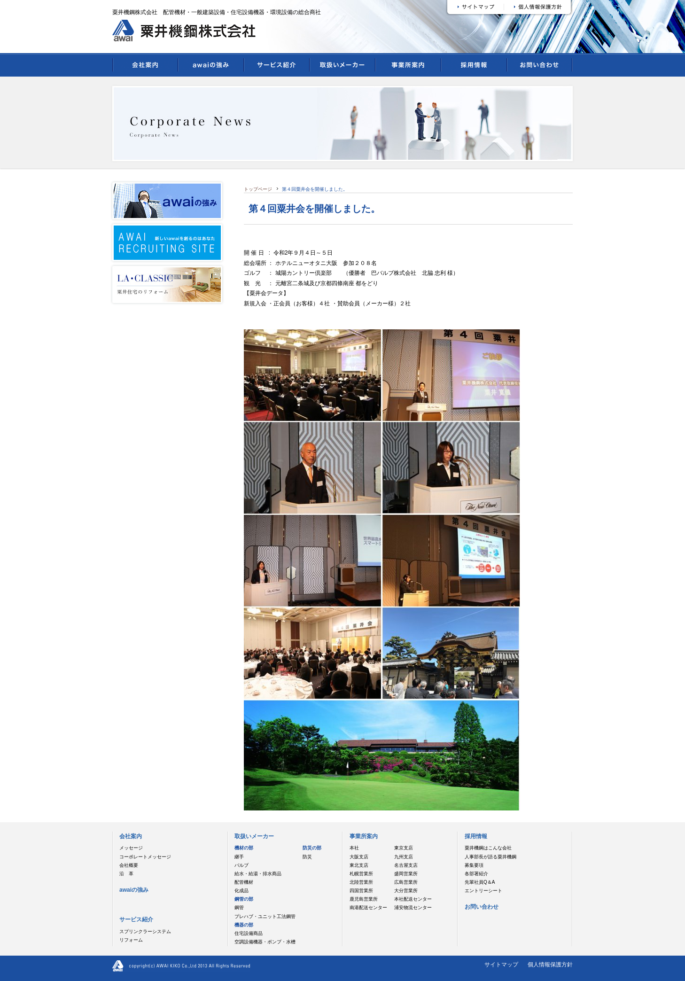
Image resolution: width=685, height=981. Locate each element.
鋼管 (239, 907)
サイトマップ (501, 964)
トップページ (258, 189)
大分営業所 (406, 890)
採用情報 (474, 69)
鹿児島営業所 (364, 899)
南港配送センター (368, 907)
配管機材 (243, 882)
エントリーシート (483, 890)
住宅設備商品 (248, 933)
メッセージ (131, 847)
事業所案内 (408, 69)
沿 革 (126, 873)
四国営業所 (361, 890)
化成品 (241, 890)
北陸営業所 (361, 882)
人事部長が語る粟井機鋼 (490, 856)
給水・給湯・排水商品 (257, 873)
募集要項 (474, 865)
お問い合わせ (540, 69)
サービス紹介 (277, 69)
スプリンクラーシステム (145, 931)
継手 (239, 856)
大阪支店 (359, 856)
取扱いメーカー (342, 69)
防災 (307, 856)
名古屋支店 (406, 865)
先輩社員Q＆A (480, 882)
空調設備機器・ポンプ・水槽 (265, 941)
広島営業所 (406, 882)
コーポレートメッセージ (145, 856)
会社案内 (145, 69)
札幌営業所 (361, 873)
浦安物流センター (413, 907)
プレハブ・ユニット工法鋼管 (265, 916)
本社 (354, 847)
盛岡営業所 (406, 873)
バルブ (241, 865)
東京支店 (403, 847)
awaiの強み (211, 69)
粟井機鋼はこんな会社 (488, 847)
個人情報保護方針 (550, 964)
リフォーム (131, 939)
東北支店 (359, 865)
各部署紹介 (476, 873)
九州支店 (403, 856)
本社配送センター (413, 899)
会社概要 (128, 865)
